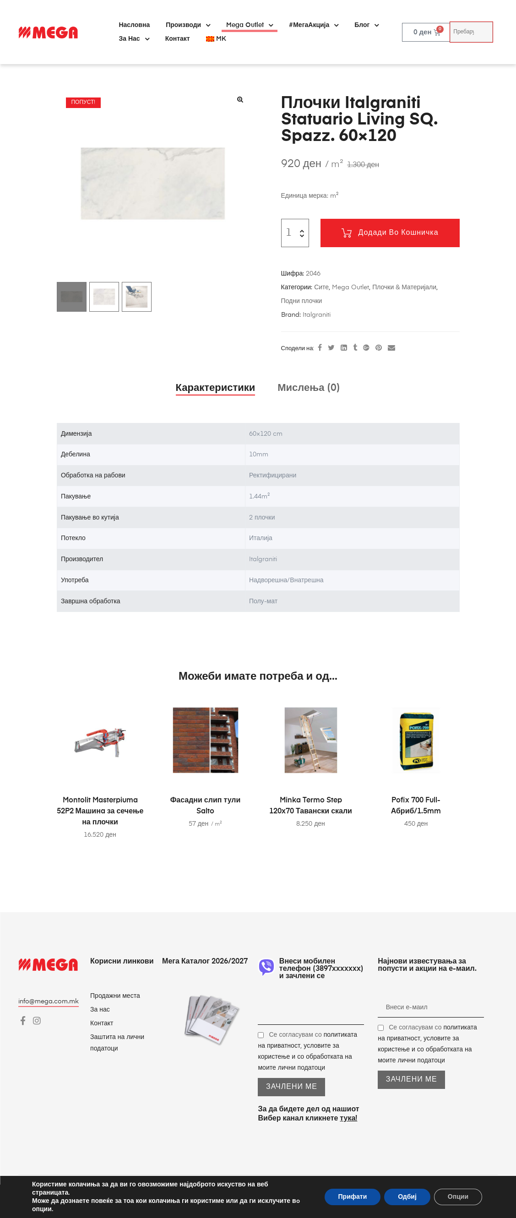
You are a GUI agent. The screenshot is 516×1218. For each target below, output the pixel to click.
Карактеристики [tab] (215, 388)
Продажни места (115, 996)
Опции (458, 1196)
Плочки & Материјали (404, 287)
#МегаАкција (313, 25)
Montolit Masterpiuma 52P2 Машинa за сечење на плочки (100, 811)
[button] (240, 99)
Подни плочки (301, 301)
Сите (321, 287)
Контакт (177, 39)
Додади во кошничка (398, 233)
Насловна (134, 25)
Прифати (352, 1196)
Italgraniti (317, 315)
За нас (134, 39)
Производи (188, 25)
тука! (348, 1118)
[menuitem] (216, 39)
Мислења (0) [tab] (308, 388)
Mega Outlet (249, 25)
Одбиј (407, 1196)
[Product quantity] (289, 233)
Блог (366, 25)
